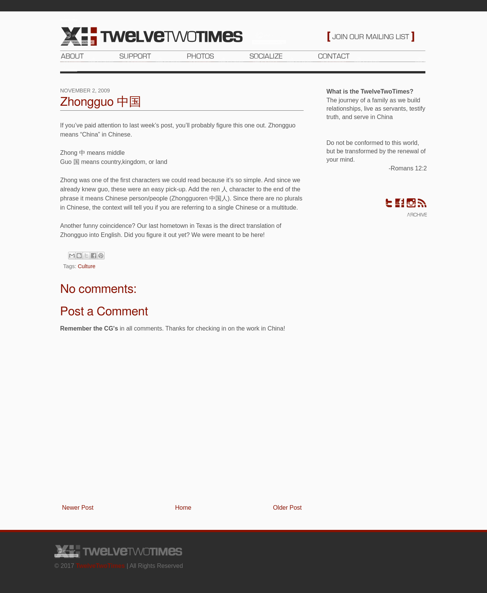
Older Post (287, 507)
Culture (86, 266)
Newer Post (78, 507)
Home (183, 507)
